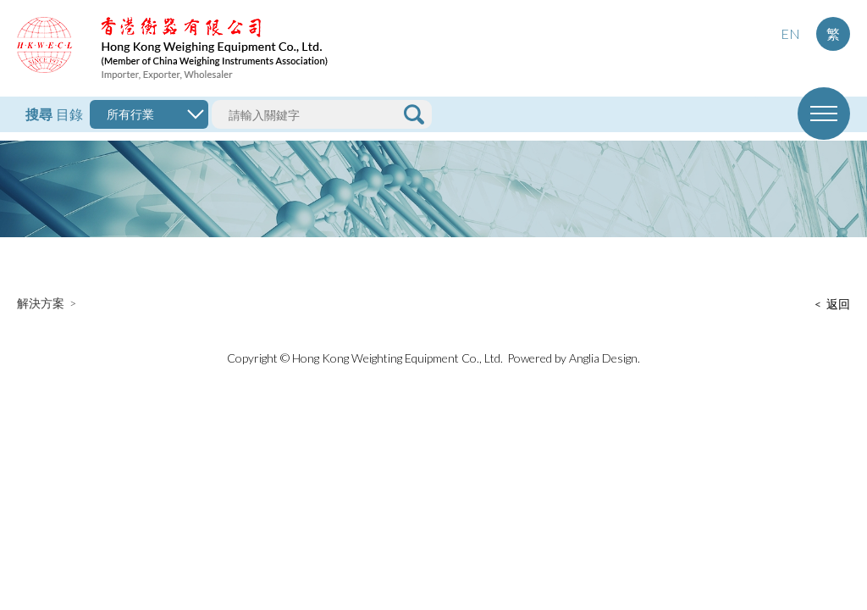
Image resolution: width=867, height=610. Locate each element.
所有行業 (130, 114)
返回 (838, 304)
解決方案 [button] (40, 303)
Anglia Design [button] (603, 358)
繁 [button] (833, 33)
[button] (172, 48)
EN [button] (790, 33)
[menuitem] (790, 34)
